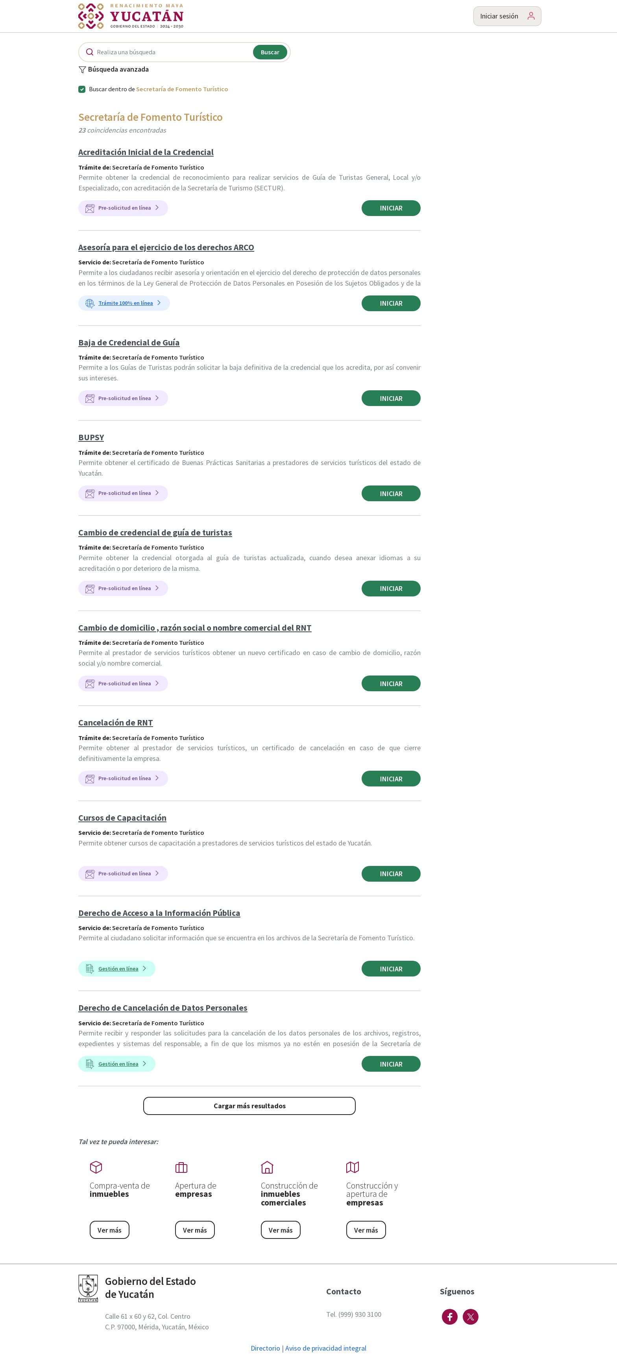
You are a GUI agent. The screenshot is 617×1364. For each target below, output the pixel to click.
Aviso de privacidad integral (325, 1348)
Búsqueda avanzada (113, 70)
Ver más (110, 1230)
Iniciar (391, 207)
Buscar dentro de (158, 89)
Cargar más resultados (250, 1105)
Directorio (265, 1348)
